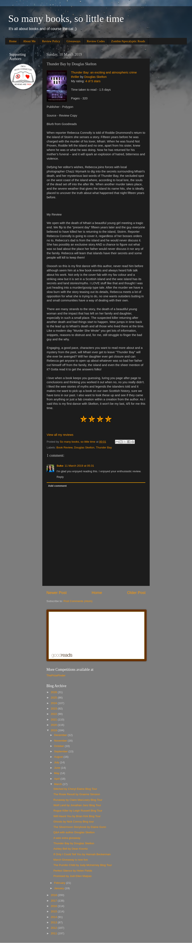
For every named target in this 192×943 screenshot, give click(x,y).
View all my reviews (60, 434)
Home (13, 41)
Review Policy (51, 41)
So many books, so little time (66, 18)
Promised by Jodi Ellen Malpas (72, 876)
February (60, 882)
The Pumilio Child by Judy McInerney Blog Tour (82, 865)
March (58, 784)
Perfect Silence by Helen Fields (72, 870)
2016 (54, 906)
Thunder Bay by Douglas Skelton (73, 843)
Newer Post (56, 592)
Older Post (136, 592)
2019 (54, 730)
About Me (29, 41)
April (57, 778)
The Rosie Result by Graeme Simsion (76, 794)
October (59, 746)
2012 (54, 927)
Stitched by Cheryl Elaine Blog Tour (75, 788)
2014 (54, 917)
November (61, 740)
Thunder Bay (104, 447)
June (57, 767)
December (61, 735)
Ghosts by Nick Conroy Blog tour (73, 821)
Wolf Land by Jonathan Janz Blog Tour (77, 805)
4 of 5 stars (92, 81)
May (57, 773)
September (61, 751)
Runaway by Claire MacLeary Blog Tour (77, 799)
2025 (54, 697)
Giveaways (74, 41)
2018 (54, 895)
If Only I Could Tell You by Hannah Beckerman (82, 854)
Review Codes (96, 41)
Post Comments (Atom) (78, 601)
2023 (54, 708)
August (59, 756)
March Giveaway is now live (70, 859)
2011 (54, 933)
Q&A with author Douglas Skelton (74, 832)
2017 (54, 900)
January (59, 888)
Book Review (64, 447)
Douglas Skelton (95, 76)
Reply (60, 476)
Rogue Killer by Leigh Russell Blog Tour (77, 810)
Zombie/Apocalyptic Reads (128, 41)
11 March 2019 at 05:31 (79, 465)
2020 (54, 724)
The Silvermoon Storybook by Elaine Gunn (79, 827)
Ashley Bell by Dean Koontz (70, 848)
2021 (54, 719)
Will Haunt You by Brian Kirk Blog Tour (77, 816)
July (57, 762)
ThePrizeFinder (55, 675)
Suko (60, 465)
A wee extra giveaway (67, 837)
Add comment (57, 485)
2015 (54, 911)
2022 (54, 713)
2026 (54, 692)
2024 (54, 703)
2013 (54, 922)
